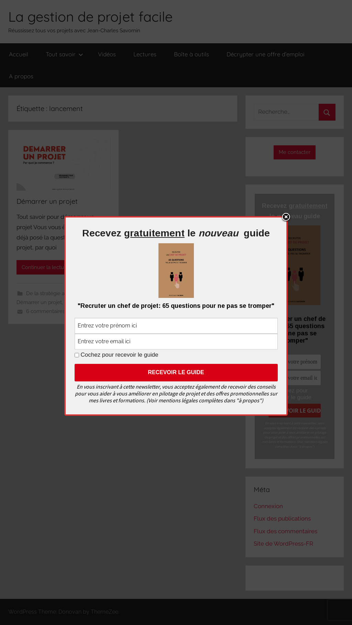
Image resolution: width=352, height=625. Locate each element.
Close (286, 217)
